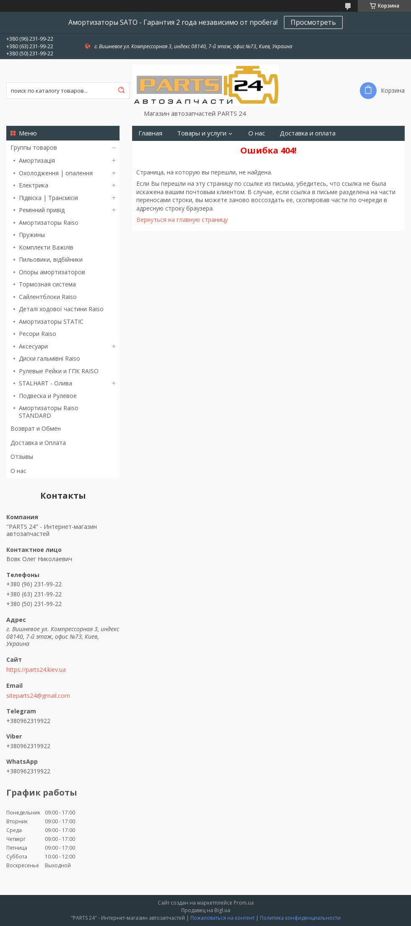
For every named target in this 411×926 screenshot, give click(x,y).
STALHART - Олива (45, 383)
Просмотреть (313, 22)
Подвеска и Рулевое (48, 396)
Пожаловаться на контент (222, 917)
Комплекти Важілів (46, 247)
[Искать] (121, 90)
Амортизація (37, 160)
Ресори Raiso (37, 334)
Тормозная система (47, 284)
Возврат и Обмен (35, 428)
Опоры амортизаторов (52, 272)
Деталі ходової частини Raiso (61, 309)
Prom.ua (244, 902)
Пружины (32, 235)
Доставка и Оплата (38, 443)
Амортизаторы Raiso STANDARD (48, 411)
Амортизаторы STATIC (51, 321)
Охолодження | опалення (56, 173)
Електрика (33, 185)
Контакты (220, 148)
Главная (150, 133)
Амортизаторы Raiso (48, 222)
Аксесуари (33, 346)
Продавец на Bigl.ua (205, 910)
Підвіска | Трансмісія (48, 198)
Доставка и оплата (308, 133)
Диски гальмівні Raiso (49, 358)
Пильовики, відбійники (51, 259)
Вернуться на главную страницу (182, 220)
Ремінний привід (42, 210)
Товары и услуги (201, 133)
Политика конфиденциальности (300, 917)
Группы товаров (33, 147)
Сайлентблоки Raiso (48, 297)
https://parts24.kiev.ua (36, 670)
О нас (18, 471)
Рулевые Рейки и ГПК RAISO (59, 371)
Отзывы (21, 456)
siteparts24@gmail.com (38, 696)
